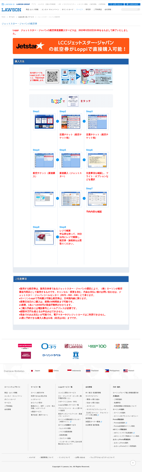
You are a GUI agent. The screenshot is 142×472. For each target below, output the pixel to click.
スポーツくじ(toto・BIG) (67, 401)
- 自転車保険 (62, 435)
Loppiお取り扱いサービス (26, 17)
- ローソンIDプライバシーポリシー (125, 416)
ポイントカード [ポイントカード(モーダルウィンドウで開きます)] (67, 9)
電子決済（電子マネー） (40, 415)
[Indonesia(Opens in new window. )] (75, 370)
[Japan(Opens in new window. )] (38, 370)
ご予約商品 (97, 9)
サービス (12, 17)
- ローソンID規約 (119, 413)
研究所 (88, 9)
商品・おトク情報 (10, 392)
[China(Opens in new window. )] (56, 370)
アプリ (33, 4)
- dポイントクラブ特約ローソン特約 (126, 436)
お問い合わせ (117, 4)
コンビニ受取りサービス (67, 392)
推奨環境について (47, 457)
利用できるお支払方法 (39, 396)
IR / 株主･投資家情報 (93, 392)
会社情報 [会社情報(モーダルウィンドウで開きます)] (108, 9)
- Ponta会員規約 (120, 423)
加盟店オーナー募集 (94, 421)
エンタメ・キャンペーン (13, 396)
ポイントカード (10, 399)
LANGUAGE (134, 4)
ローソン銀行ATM (37, 392)
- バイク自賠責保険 (65, 431)
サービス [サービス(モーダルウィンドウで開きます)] (79, 9)
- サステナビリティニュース (96, 409)
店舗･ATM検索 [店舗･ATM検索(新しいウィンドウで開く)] (50, 4)
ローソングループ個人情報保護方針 (126, 392)
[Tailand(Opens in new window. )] (94, 370)
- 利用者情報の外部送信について (124, 406)
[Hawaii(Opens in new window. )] (131, 370)
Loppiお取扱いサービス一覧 (68, 405)
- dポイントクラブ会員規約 (124, 433)
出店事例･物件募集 (92, 425)
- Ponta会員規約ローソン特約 (124, 426)
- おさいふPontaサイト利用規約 (124, 446)
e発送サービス (36, 411)
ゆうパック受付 (36, 403)
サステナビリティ (70, 4)
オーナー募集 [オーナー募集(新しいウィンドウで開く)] (83, 4)
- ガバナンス (90, 406)
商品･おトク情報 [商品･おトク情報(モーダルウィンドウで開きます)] (32, 9)
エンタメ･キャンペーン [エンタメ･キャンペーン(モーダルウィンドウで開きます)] (50, 9)
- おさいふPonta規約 (120, 443)
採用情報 (102, 4)
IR (60, 4)
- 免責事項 (116, 403)
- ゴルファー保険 (64, 438)
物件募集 (93, 4)
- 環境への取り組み (93, 399)
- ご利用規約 (117, 399)
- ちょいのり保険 (64, 428)
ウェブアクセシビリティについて (102, 457)
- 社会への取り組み (93, 403)
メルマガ (41, 4)
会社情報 (7, 409)
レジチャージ (36, 399)
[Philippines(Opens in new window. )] (113, 370)
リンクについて (64, 457)
